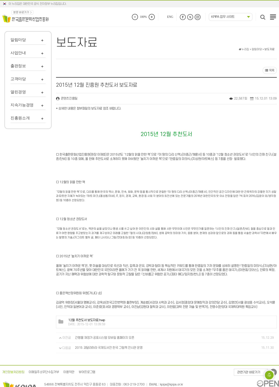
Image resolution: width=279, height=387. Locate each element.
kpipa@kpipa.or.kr (171, 384)
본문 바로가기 (21, 12)
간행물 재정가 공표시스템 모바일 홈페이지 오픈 (104, 338)
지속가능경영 (22, 105)
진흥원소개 (20, 118)
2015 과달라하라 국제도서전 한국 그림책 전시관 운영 (109, 348)
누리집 (244, 49)
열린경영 (18, 92)
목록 (269, 70)
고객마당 (18, 79)
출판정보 (18, 66)
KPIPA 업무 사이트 (223, 17)
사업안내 (18, 53)
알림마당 (18, 40)
